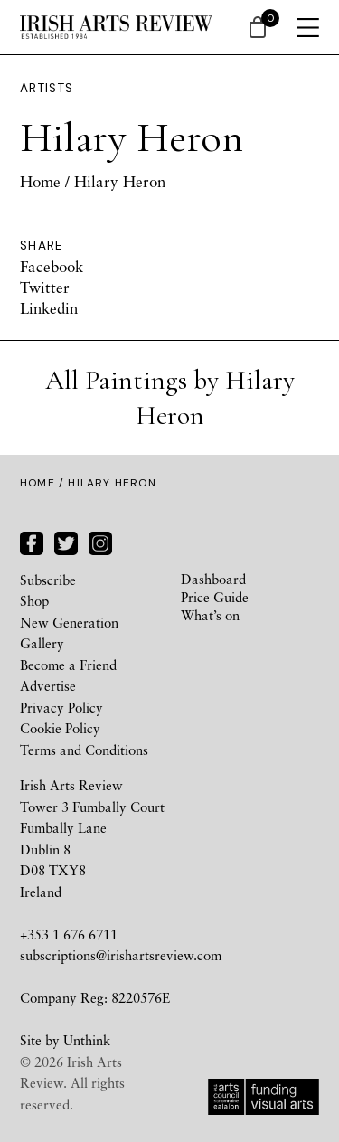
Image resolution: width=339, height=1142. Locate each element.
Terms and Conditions (84, 749)
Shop (34, 600)
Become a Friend (68, 664)
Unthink (86, 1040)
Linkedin (49, 307)
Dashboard (213, 579)
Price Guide (215, 597)
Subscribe (48, 579)
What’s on (210, 615)
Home (40, 181)
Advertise (48, 685)
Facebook (51, 266)
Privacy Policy (61, 707)
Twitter (45, 287)
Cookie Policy (60, 728)
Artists (47, 88)
